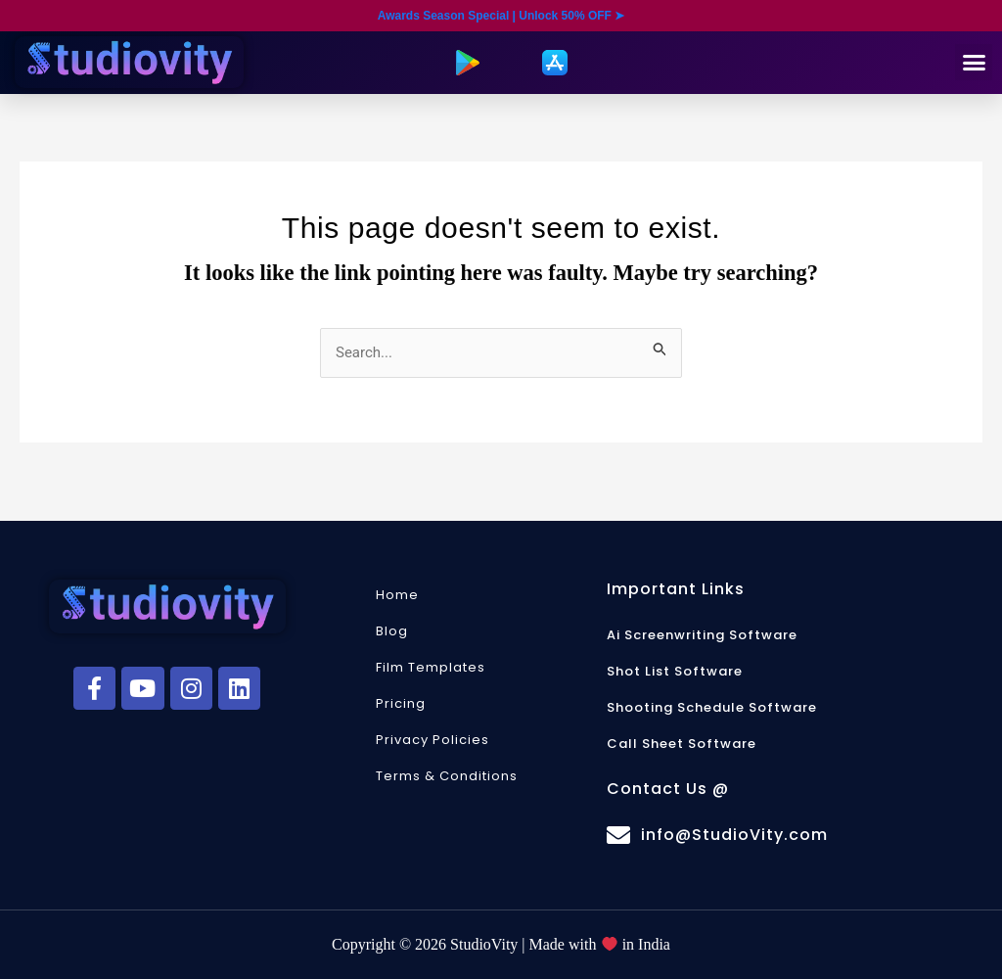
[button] (973, 62)
